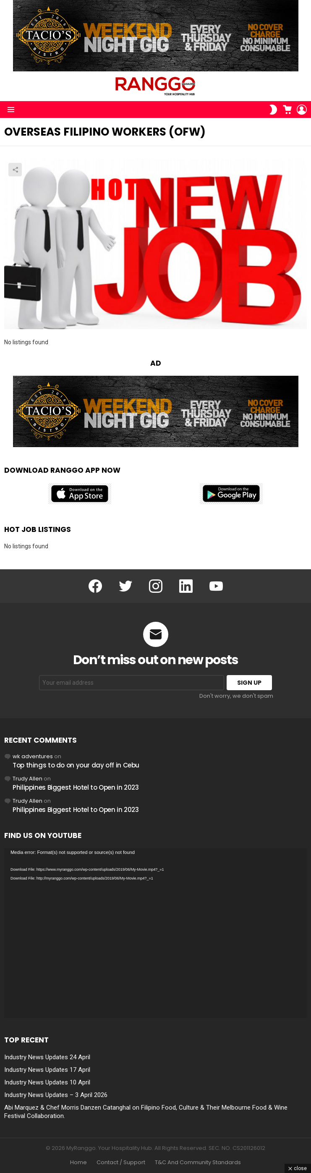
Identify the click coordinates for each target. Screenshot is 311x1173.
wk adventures (33, 756)
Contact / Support (121, 1162)
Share (15, 169)
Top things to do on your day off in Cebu (76, 765)
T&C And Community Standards (198, 1162)
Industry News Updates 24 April (47, 1057)
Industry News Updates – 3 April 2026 (55, 1095)
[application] (155, 933)
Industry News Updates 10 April (47, 1082)
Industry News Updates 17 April (47, 1070)
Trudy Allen (27, 779)
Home (78, 1162)
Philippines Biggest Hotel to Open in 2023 (76, 787)
